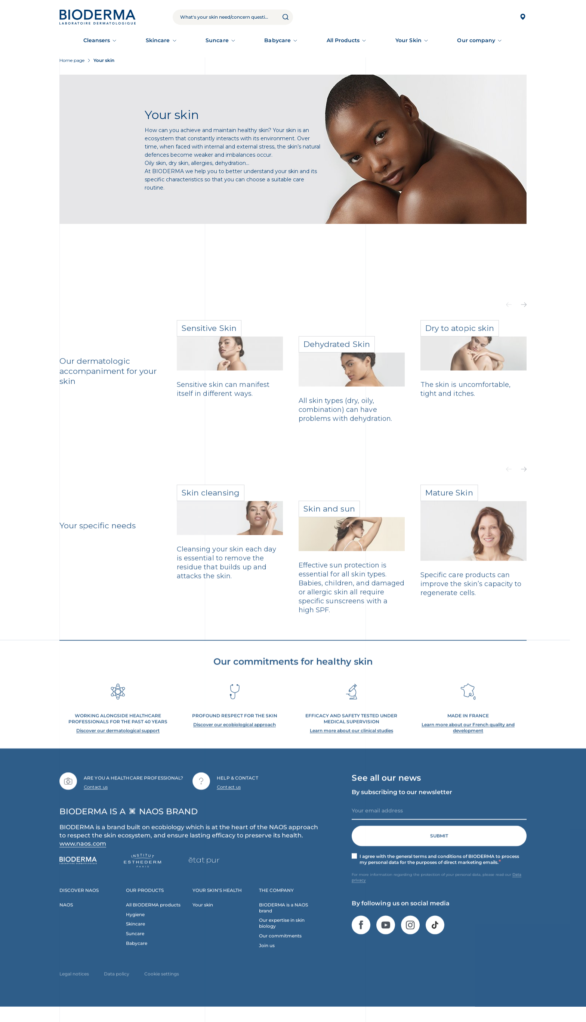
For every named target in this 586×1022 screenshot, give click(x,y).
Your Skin (408, 40)
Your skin (202, 913)
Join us (267, 954)
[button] (509, 314)
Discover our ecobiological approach (234, 733)
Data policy (116, 983)
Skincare (158, 40)
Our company (476, 40)
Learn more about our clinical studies (351, 739)
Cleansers (96, 40)
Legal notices (74, 983)
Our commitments (280, 945)
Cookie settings (161, 983)
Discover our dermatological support (118, 739)
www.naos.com (82, 852)
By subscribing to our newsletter (402, 800)
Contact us (96, 795)
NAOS (66, 913)
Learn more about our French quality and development (468, 736)
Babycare (277, 40)
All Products (343, 40)
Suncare (217, 40)
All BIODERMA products (153, 913)
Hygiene (135, 923)
